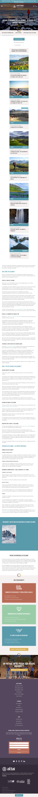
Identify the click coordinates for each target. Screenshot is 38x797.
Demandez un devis (19, 795)
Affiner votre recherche (19, 39)
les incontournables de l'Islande (20, 309)
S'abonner (19, 749)
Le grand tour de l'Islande (17, 127)
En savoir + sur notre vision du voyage (18, 649)
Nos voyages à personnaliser (7, 32)
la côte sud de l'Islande (10, 346)
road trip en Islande (26, 426)
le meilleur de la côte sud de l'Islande (13, 316)
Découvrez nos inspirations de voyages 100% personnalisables (19, 50)
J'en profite (21, 2)
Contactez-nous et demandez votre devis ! (18, 669)
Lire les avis (19, 26)
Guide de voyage (18, 32)
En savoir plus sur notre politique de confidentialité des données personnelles (19, 752)
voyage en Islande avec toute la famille (9, 406)
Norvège (9, 541)
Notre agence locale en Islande (30, 32)
